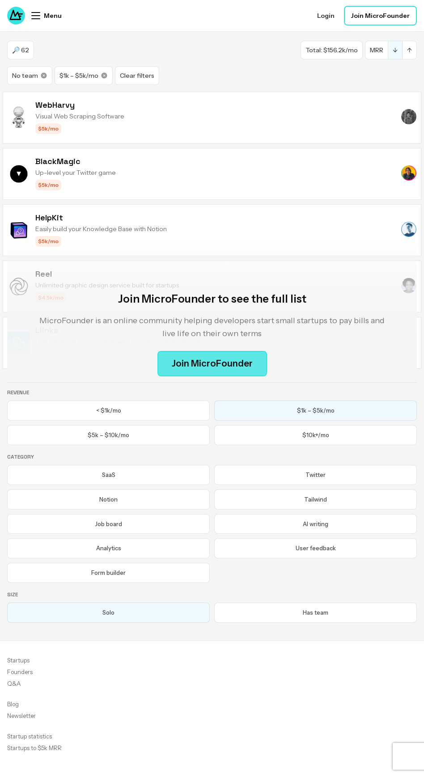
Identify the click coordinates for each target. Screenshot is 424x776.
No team (29, 76)
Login (326, 16)
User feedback (316, 548)
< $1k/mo (108, 410)
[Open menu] (46, 15)
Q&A (14, 683)
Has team (315, 612)
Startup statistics (29, 736)
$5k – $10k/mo (108, 435)
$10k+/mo (315, 435)
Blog (13, 704)
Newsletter (21, 715)
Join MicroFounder (380, 16)
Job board (108, 523)
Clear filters (137, 76)
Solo (108, 612)
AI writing (315, 523)
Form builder (108, 572)
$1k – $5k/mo (83, 76)
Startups (18, 660)
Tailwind (315, 499)
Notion (108, 499)
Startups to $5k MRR (34, 747)
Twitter (315, 474)
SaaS (108, 474)
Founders (20, 671)
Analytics (108, 548)
